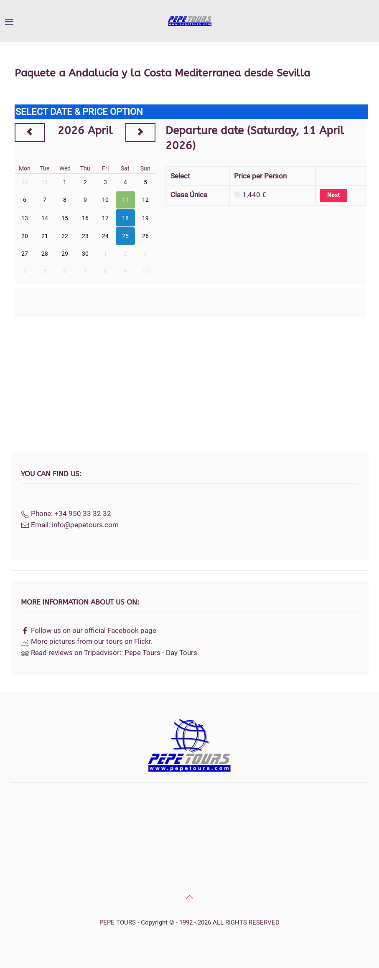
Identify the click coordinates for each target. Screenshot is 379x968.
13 (24, 218)
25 (125, 236)
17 (105, 218)
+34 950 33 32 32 (82, 513)
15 (64, 218)
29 (64, 253)
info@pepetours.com (85, 525)
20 (24, 236)
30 (24, 182)
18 (125, 218)
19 (145, 218)
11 (125, 199)
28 (44, 253)
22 (64, 236)
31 (44, 182)
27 (24, 253)
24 (105, 236)
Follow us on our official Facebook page (93, 630)
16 (85, 218)
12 (145, 199)
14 (44, 218)
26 (145, 236)
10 (105, 199)
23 (85, 236)
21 (44, 236)
